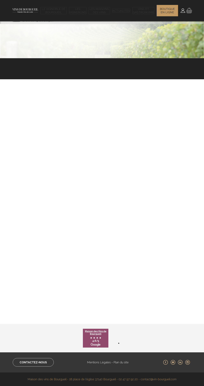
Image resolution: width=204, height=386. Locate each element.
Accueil (16, 20)
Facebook (165, 362)
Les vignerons (78, 8)
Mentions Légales (99, 362)
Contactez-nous (33, 362)
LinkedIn (180, 362)
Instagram (187, 362)
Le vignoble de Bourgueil (54, 8)
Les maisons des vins (100, 8)
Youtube (173, 362)
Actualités (121, 8)
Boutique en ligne (167, 8)
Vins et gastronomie (143, 8)
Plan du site (121, 362)
